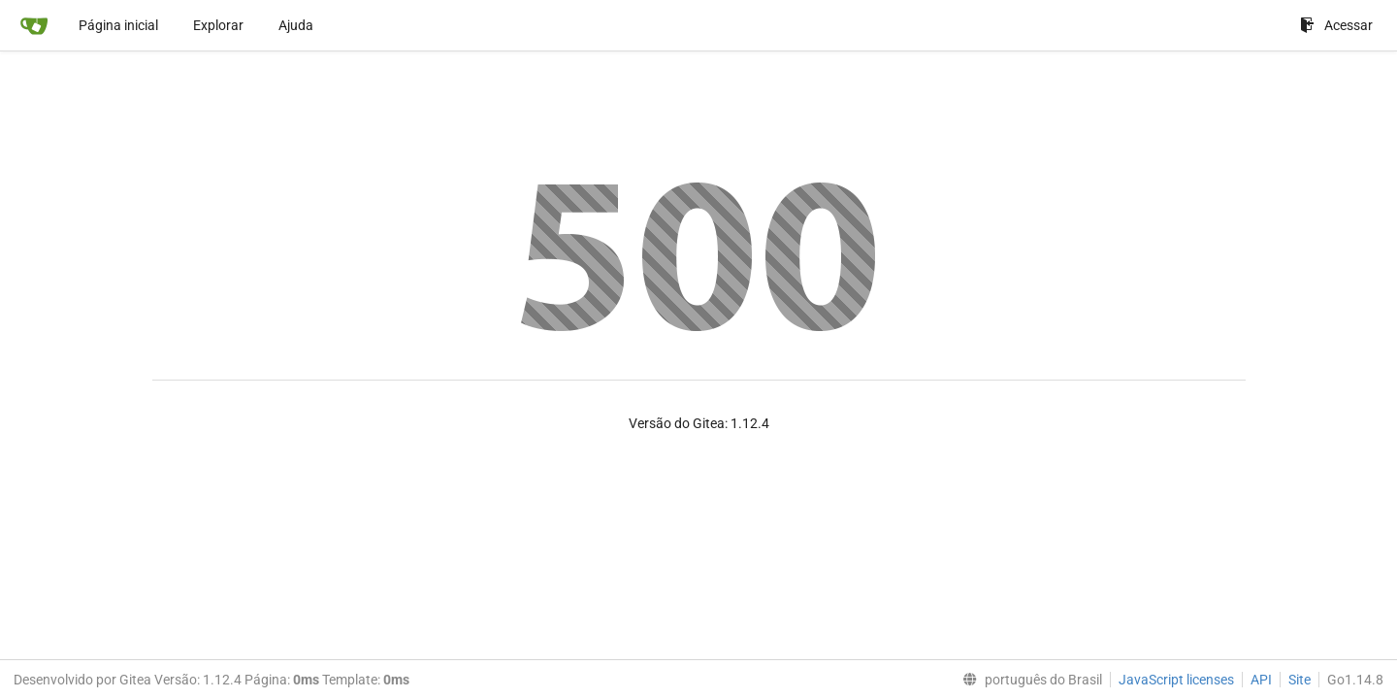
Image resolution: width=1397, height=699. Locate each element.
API (1261, 679)
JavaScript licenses (1176, 679)
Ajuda (295, 25)
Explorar (218, 25)
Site (1299, 679)
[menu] (1028, 679)
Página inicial (118, 25)
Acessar (1336, 25)
